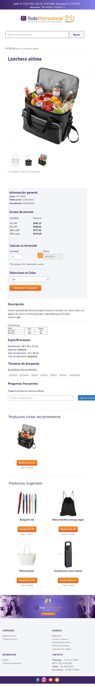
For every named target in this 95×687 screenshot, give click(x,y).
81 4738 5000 (47, 3)
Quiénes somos (9, 636)
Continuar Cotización (25, 287)
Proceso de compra (61, 645)
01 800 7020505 (72, 669)
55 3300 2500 (27, 3)
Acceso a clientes (60, 639)
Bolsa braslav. (26, 570)
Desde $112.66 (27, 580)
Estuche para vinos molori (68, 570)
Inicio (18, 48)
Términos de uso (9, 639)
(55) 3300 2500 (66, 666)
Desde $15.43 (68, 529)
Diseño (5, 660)
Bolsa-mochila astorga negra (68, 519)
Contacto (58, 7)
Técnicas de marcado (11, 663)
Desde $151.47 (68, 580)
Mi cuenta (47, 7)
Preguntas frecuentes (61, 642)
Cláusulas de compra (61, 649)
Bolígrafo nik (27, 519)
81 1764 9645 (73, 3)
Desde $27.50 (27, 529)
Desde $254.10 (27, 462)
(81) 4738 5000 (65, 663)
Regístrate (56, 636)
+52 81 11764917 (71, 660)
